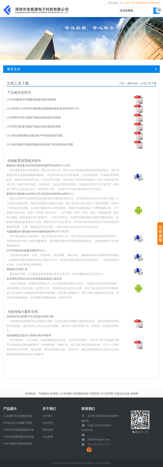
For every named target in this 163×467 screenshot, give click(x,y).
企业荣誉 (47, 436)
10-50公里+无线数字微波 (17, 422)
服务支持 (13, 69)
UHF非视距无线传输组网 (17, 443)
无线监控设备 (122, 393)
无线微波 (44, 393)
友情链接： (31, 393)
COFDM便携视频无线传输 (18, 436)
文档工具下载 (148, 83)
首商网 (54, 393)
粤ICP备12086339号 (98, 444)
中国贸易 (94, 393)
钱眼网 (134, 393)
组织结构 (47, 429)
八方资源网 (65, 393)
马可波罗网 (106, 393)
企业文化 (47, 422)
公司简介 (47, 415)
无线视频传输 (80, 393)
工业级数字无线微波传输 (17, 415)
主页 (121, 83)
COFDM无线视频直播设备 (18, 429)
